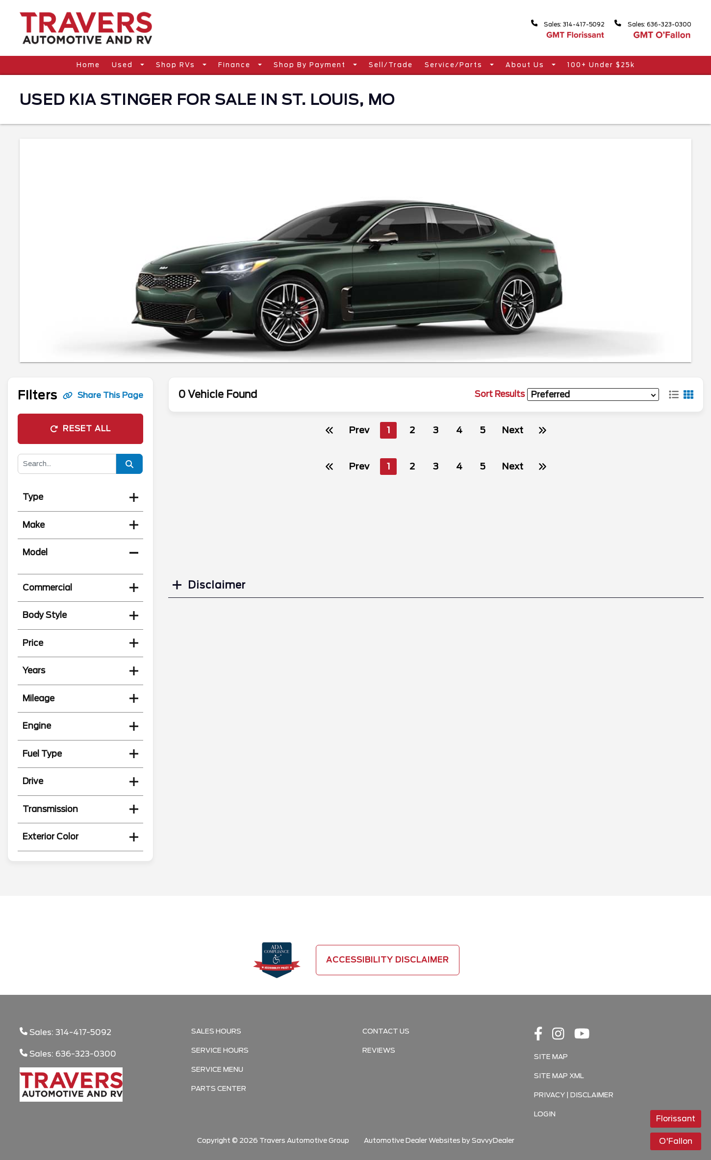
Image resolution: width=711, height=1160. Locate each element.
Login (545, 1114)
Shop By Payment (311, 65)
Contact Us (385, 1031)
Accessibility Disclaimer (387, 959)
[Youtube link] (582, 1034)
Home (88, 65)
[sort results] (593, 395)
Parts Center (218, 1088)
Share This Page (103, 395)
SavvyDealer (493, 1140)
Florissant (675, 1118)
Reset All (80, 428)
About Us (526, 65)
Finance (235, 65)
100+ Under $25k (601, 65)
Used (123, 65)
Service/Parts (455, 65)
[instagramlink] (558, 1034)
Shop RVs (177, 65)
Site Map (551, 1057)
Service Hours (220, 1050)
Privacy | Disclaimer (573, 1095)
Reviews (378, 1050)
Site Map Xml (559, 1076)
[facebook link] (538, 1034)
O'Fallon (675, 1141)
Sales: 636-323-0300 (648, 24)
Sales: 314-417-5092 (553, 24)
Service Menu (217, 1069)
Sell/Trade (391, 65)
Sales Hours (216, 1031)
